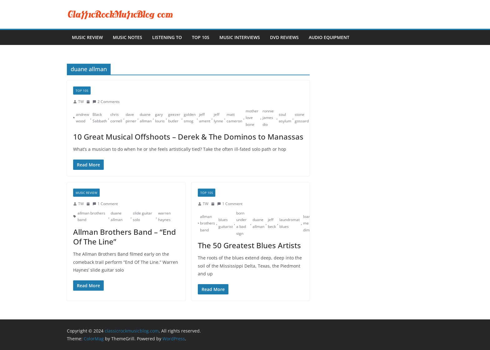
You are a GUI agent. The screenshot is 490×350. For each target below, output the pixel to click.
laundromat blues (289, 223)
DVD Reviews (284, 37)
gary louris (160, 118)
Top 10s (200, 37)
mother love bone (252, 117)
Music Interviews (239, 37)
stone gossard (302, 118)
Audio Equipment (329, 37)
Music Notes (127, 37)
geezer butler (174, 118)
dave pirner (131, 118)
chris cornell (116, 118)
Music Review (87, 37)
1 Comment (105, 203)
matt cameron (234, 118)
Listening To (167, 37)
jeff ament (204, 118)
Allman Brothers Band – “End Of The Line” (124, 237)
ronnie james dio (268, 117)
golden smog (190, 118)
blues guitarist (225, 223)
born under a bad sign (241, 223)
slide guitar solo (142, 216)
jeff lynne (218, 118)
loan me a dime (307, 223)
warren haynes (164, 216)
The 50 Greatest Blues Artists (249, 245)
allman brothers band (91, 216)
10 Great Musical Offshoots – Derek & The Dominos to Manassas (188, 136)
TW (81, 101)
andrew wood (82, 118)
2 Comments (106, 101)
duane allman (146, 118)
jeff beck (272, 223)
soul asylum (285, 118)
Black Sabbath (99, 118)
